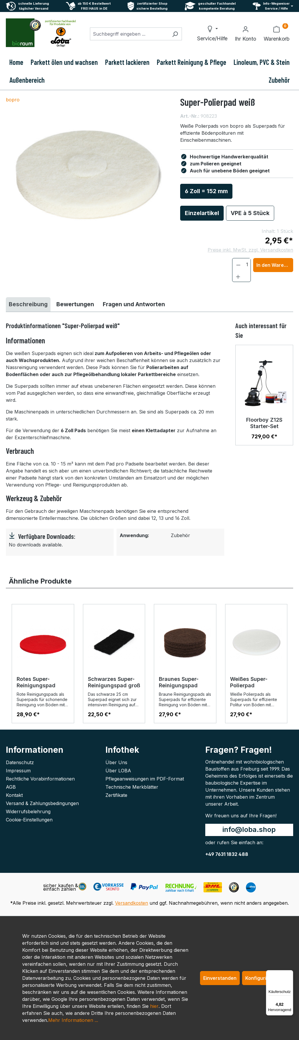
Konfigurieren (261, 978)
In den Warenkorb (274, 265)
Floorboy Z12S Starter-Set (264, 423)
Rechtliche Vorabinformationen (40, 779)
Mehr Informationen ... (73, 1020)
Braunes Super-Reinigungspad (179, 682)
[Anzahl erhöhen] (238, 276)
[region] (87, 175)
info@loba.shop (249, 829)
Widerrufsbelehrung (28, 811)
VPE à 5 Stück (250, 213)
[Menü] (289, 973)
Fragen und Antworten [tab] (134, 304)
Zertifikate (116, 795)
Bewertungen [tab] (75, 304)
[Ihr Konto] (245, 34)
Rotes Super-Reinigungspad (36, 682)
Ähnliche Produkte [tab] (40, 581)
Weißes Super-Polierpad (248, 682)
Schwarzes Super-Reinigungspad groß (114, 682)
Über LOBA (118, 770)
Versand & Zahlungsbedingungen (42, 803)
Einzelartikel (202, 213)
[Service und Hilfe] (273, 6)
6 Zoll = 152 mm (206, 191)
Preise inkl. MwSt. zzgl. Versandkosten (250, 250)
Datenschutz (20, 762)
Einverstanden (220, 978)
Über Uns (116, 762)
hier (154, 1006)
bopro (13, 100)
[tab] (28, 304)
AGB (11, 787)
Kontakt (14, 795)
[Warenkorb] (276, 34)
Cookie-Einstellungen (29, 820)
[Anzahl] (247, 264)
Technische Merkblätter (131, 787)
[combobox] (129, 33)
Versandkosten (131, 903)
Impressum (18, 770)
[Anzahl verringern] (238, 264)
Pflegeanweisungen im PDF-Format (144, 779)
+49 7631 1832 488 (226, 854)
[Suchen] (175, 33)
